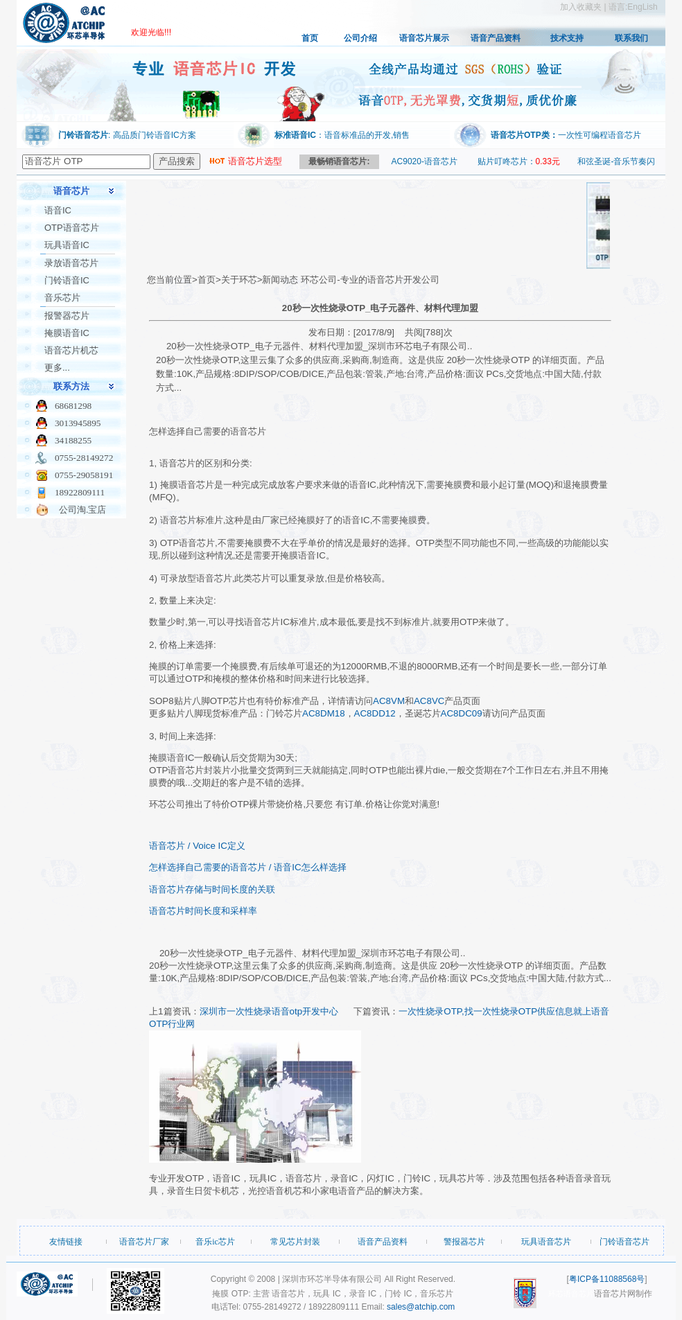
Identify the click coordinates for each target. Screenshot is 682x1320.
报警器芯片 (66, 315)
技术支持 (567, 38)
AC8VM (389, 701)
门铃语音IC (66, 280)
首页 (309, 38)
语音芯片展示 (424, 38)
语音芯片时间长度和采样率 (203, 911)
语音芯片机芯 (71, 350)
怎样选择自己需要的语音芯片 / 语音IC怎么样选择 (247, 867)
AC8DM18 (323, 713)
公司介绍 (360, 38)
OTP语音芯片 (71, 227)
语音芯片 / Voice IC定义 (197, 846)
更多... (57, 367)
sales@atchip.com (421, 1307)
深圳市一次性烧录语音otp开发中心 (269, 1011)
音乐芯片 (62, 297)
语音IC (57, 210)
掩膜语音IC (66, 333)
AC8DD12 (375, 713)
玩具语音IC (66, 245)
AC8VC (429, 701)
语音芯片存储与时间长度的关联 (212, 889)
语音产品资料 (496, 38)
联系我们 (631, 38)
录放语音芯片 (71, 263)
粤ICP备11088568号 (607, 1279)
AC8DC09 (461, 713)
